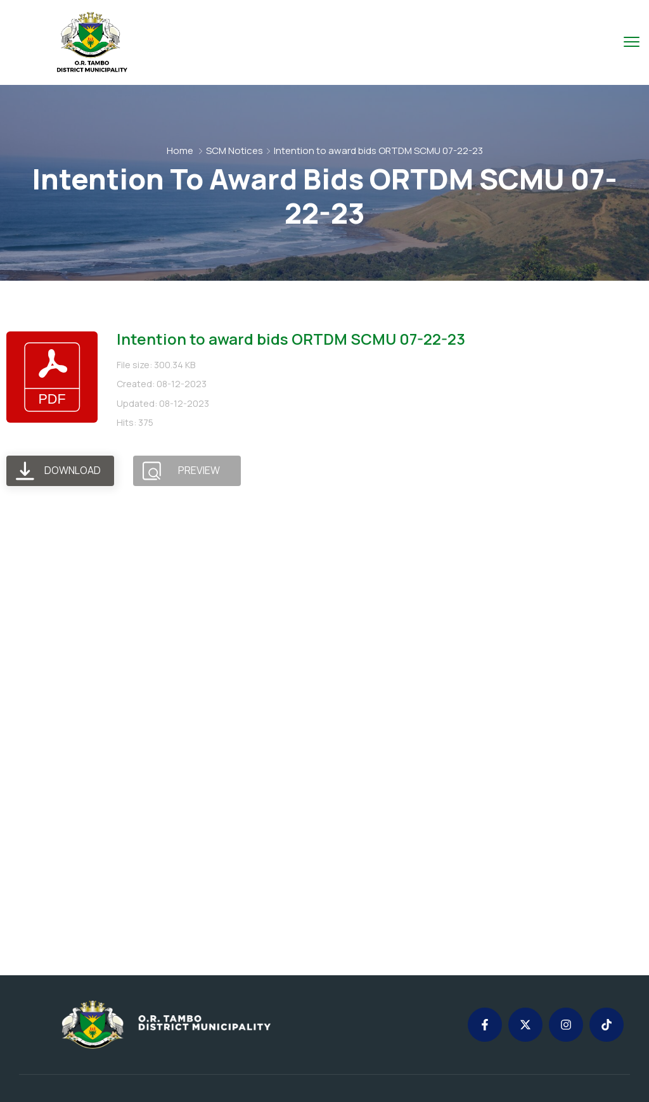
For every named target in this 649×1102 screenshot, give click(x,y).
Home (180, 150)
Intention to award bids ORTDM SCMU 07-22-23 (291, 338)
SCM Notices (234, 150)
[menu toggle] (631, 41)
